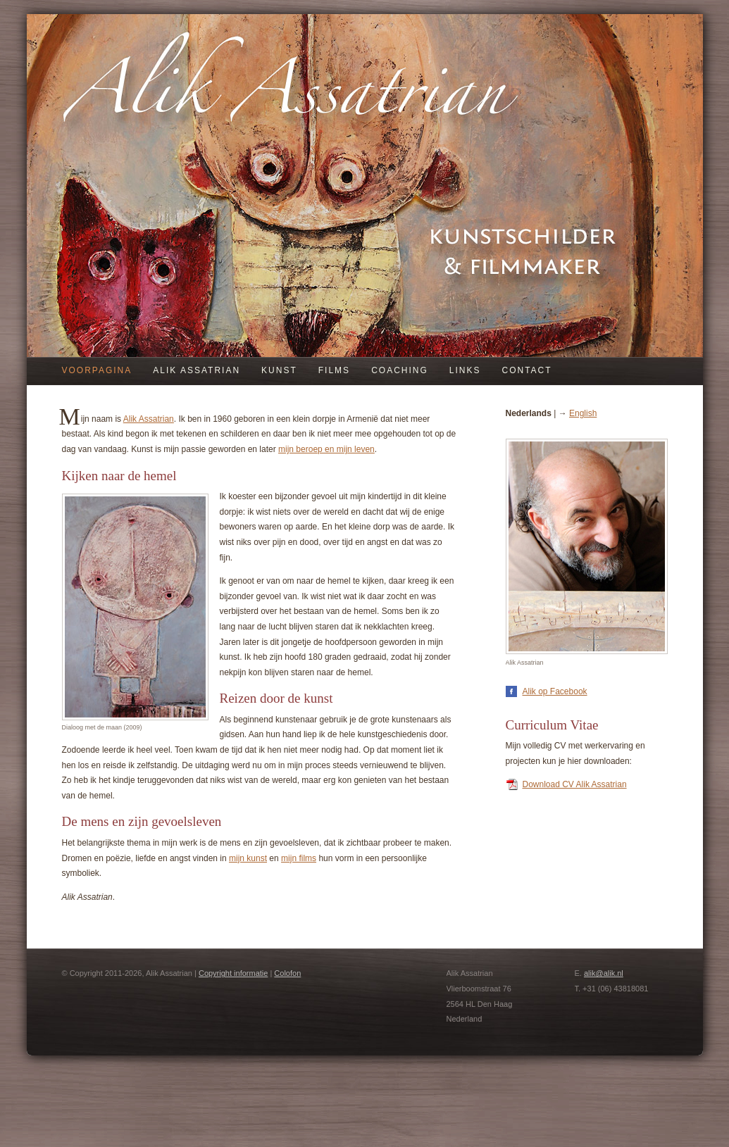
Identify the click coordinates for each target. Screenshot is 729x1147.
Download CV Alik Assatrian (575, 784)
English (583, 413)
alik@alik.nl (603, 973)
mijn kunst (248, 858)
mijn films (298, 858)
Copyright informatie (233, 973)
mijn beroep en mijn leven (326, 449)
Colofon (287, 973)
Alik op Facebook (555, 691)
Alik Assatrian (148, 419)
